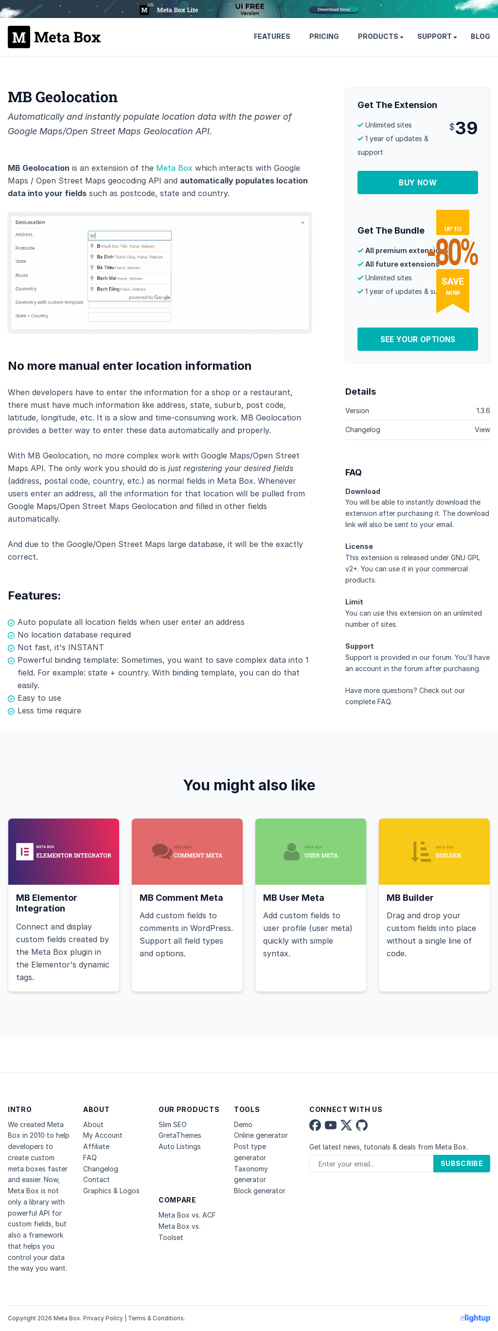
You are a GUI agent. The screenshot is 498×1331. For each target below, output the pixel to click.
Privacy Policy (103, 1318)
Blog (480, 36)
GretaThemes (180, 1135)
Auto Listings (180, 1146)
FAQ (384, 701)
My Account (103, 1135)
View (482, 429)
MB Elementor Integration (46, 903)
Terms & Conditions (156, 1318)
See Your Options (418, 339)
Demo (243, 1124)
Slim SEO (173, 1124)
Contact (96, 1179)
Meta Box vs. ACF (187, 1215)
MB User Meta (293, 898)
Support (434, 36)
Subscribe (462, 1163)
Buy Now (418, 182)
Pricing (324, 36)
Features (272, 36)
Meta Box (174, 168)
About (93, 1124)
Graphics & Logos (111, 1190)
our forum (435, 657)
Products (378, 36)
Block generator (259, 1190)
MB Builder (410, 898)
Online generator (261, 1135)
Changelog (100, 1169)
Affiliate (96, 1146)
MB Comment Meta (181, 898)
